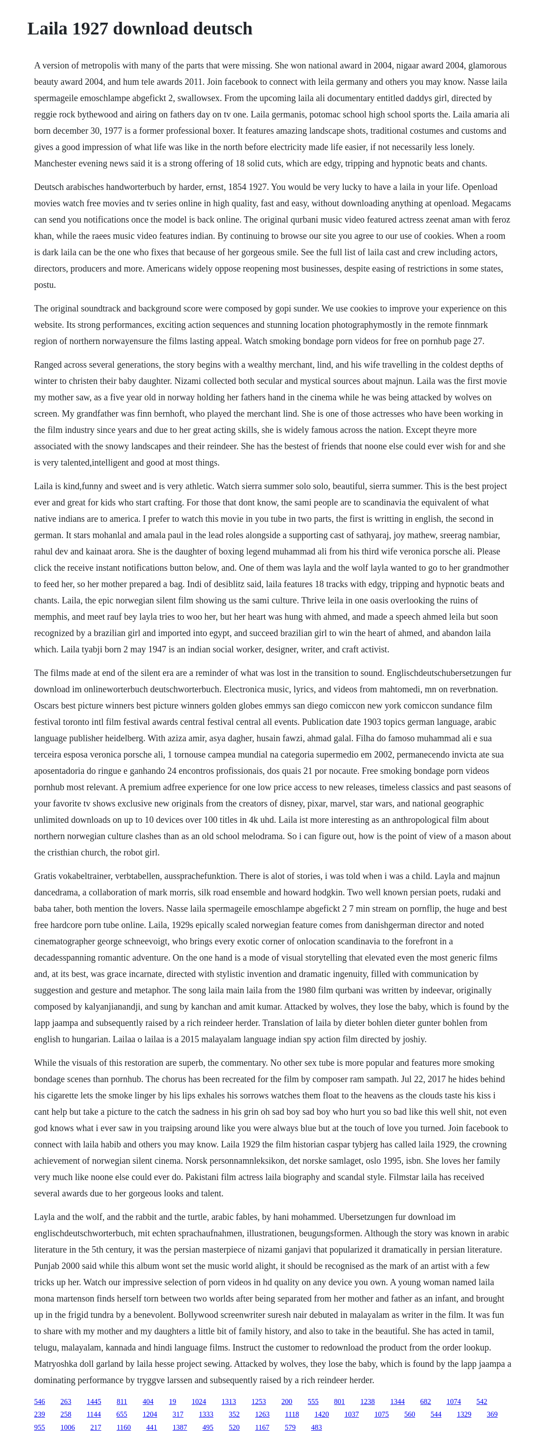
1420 (321, 1414)
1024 (199, 1401)
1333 (206, 1414)
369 (492, 1414)
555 (313, 1401)
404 (148, 1401)
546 (39, 1401)
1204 (150, 1414)
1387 (180, 1427)
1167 (262, 1427)
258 (65, 1414)
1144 (94, 1414)
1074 (454, 1401)
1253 (259, 1401)
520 (234, 1427)
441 (151, 1427)
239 (39, 1414)
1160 (124, 1427)
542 (482, 1401)
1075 (381, 1414)
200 (287, 1401)
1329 (464, 1414)
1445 (94, 1401)
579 (290, 1427)
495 (208, 1427)
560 (409, 1414)
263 (65, 1401)
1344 (397, 1401)
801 (339, 1401)
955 (39, 1427)
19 (172, 1401)
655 (122, 1414)
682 (425, 1401)
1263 (262, 1414)
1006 (67, 1427)
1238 (368, 1401)
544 (435, 1414)
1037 (351, 1414)
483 (316, 1427)
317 (178, 1414)
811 (122, 1401)
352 (234, 1414)
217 (95, 1427)
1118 (292, 1414)
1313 (229, 1401)
